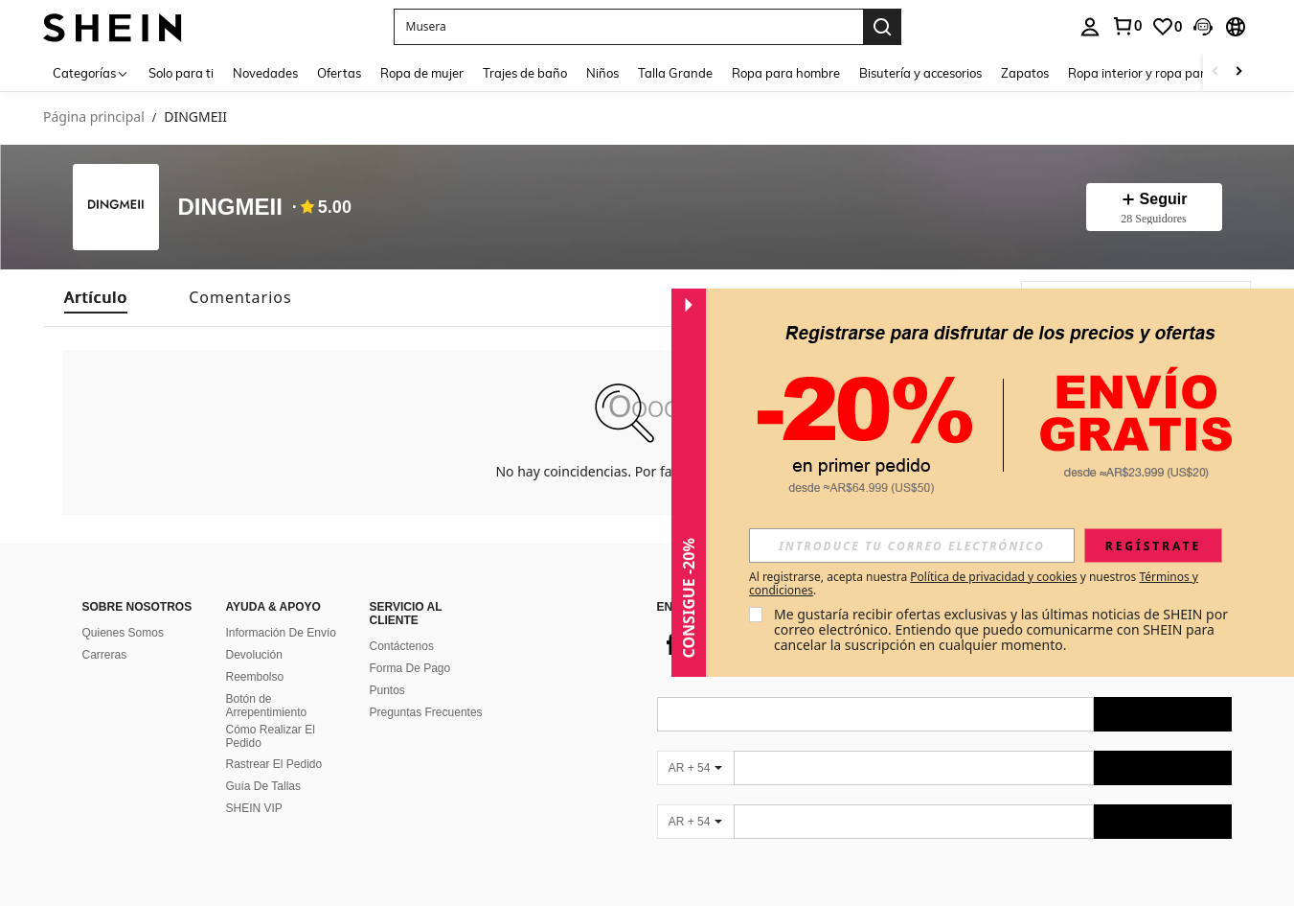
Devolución (254, 655)
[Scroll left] (1215, 72)
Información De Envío (281, 632)
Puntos (387, 690)
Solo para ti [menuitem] (181, 73)
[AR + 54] (695, 768)
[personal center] (1089, 26)
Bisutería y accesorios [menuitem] (920, 73)
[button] (628, 27)
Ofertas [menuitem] (339, 73)
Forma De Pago (410, 668)
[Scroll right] (1238, 72)
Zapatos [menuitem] (1025, 73)
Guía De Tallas (264, 786)
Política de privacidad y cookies (993, 577)
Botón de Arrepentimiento (266, 705)
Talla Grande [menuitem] (675, 73)
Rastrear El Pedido (274, 764)
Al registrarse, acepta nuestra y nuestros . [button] (973, 583)
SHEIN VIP (254, 808)
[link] (1126, 25)
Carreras (104, 655)
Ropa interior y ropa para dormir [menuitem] (1160, 73)
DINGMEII (230, 208)
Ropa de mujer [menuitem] (422, 73)
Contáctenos (402, 646)
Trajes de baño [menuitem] (525, 73)
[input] (912, 545)
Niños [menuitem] (602, 73)
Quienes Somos (123, 632)
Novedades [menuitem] (265, 73)
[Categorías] (91, 72)
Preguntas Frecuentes (426, 712)
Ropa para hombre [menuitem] (786, 73)
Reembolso (255, 677)
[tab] (95, 298)
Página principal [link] (94, 117)
